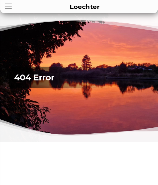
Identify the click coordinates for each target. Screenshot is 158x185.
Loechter (85, 7)
